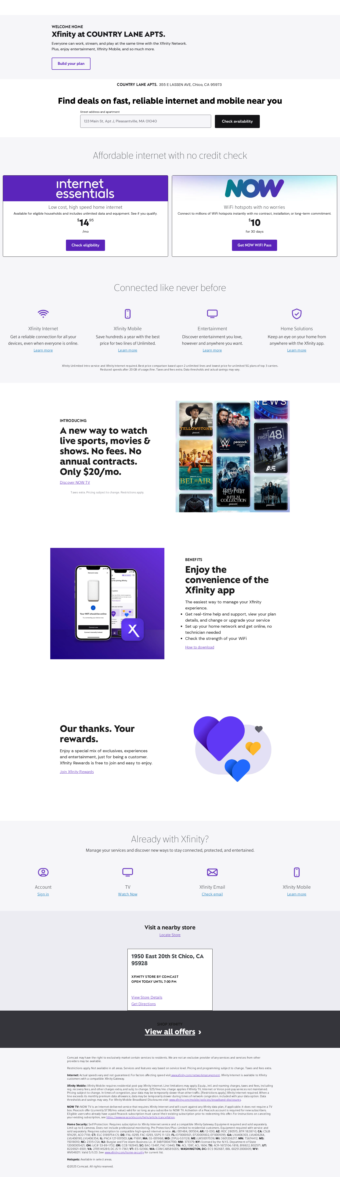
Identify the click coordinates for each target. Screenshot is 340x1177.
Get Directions (143, 1004)
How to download (199, 647)
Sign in (43, 894)
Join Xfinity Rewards (77, 772)
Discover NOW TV (75, 483)
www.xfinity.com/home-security (124, 1152)
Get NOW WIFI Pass (255, 245)
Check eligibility (85, 245)
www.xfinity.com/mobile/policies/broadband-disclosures (205, 1100)
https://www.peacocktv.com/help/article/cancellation (140, 1117)
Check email (212, 894)
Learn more (43, 350)
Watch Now (127, 894)
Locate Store (170, 935)
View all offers (170, 1031)
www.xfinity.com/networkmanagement (195, 1075)
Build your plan (71, 63)
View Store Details (146, 998)
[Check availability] (237, 121)
